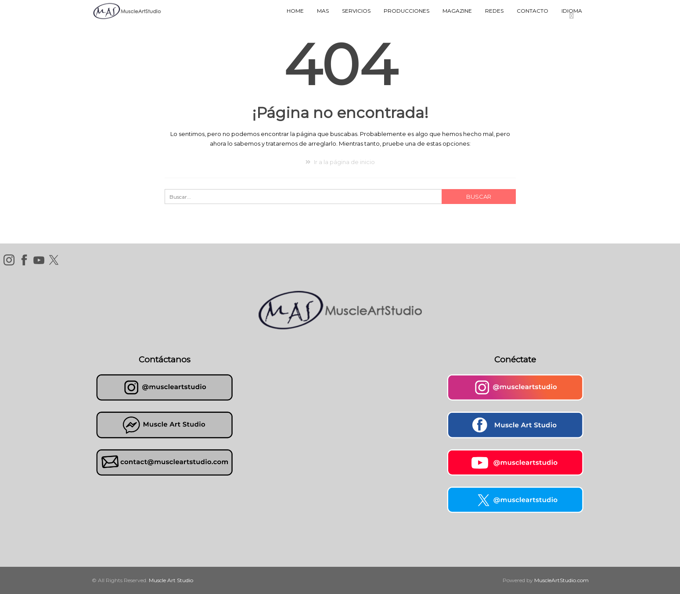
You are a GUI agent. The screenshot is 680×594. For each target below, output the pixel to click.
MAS (323, 10)
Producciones (406, 10)
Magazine (457, 10)
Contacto (532, 10)
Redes (494, 10)
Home (295, 10)
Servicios (356, 10)
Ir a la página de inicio (340, 161)
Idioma (571, 10)
